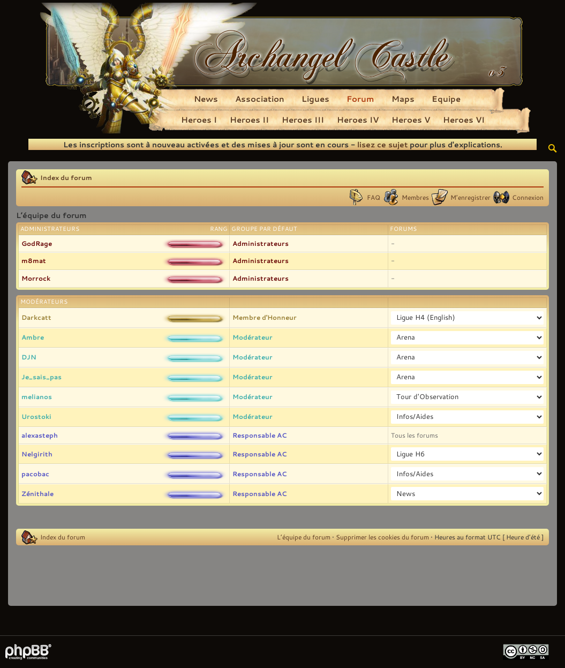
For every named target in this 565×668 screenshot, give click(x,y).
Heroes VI (464, 119)
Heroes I (199, 119)
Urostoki (36, 416)
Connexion (528, 197)
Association (259, 98)
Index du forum (66, 177)
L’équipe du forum (303, 536)
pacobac (35, 473)
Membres (415, 197)
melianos (36, 396)
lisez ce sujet (382, 144)
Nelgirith (36, 453)
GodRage (36, 243)
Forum (360, 98)
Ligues (315, 98)
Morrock (35, 278)
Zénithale (37, 493)
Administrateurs (260, 243)
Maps (403, 98)
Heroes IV (358, 119)
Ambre (32, 337)
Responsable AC (259, 435)
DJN (28, 356)
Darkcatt (36, 317)
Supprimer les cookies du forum (382, 536)
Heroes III (303, 119)
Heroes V (410, 119)
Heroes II (249, 119)
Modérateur (252, 337)
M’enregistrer (470, 197)
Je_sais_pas (41, 376)
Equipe (446, 98)
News (206, 98)
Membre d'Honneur (264, 317)
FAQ (373, 197)
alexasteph (39, 435)
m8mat (33, 260)
